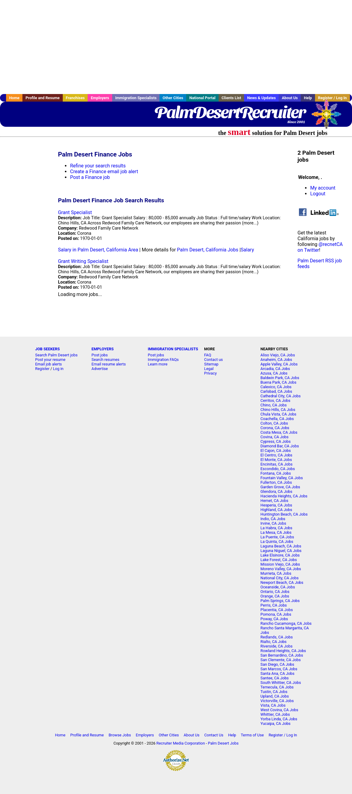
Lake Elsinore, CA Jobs (280, 555)
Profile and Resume (42, 98)
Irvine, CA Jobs (273, 523)
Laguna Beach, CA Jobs (280, 546)
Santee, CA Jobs (274, 678)
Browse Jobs (120, 735)
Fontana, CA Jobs (275, 473)
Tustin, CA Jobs (273, 691)
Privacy (210, 373)
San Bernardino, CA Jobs (281, 655)
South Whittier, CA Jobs (280, 682)
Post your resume (50, 359)
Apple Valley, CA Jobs (279, 364)
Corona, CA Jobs (274, 428)
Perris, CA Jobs (273, 605)
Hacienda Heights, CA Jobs (283, 496)
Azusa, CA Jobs (273, 373)
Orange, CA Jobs (274, 596)
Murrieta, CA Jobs (275, 573)
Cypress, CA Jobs (275, 441)
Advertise (100, 368)
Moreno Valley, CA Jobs (280, 569)
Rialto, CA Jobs (273, 641)
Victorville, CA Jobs (277, 700)
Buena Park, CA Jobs (278, 382)
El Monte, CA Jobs (276, 459)
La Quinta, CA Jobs (276, 541)
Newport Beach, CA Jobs (281, 582)
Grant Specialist (75, 212)
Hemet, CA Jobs (274, 500)
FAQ (207, 355)
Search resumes (105, 359)
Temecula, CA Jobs (276, 687)
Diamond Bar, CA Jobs (279, 446)
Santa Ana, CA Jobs (277, 673)
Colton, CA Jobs (274, 423)
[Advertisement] (176, 47)
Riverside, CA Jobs (276, 646)
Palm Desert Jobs (223, 743)
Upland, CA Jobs (274, 696)
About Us (290, 98)
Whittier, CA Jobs (275, 714)
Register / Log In (283, 735)
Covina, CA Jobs (274, 437)
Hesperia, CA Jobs (276, 505)
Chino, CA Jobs (273, 405)
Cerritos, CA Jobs (275, 400)
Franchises (75, 98)
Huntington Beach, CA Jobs (284, 514)
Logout (317, 194)
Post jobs (100, 355)
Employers (100, 98)
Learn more (158, 364)
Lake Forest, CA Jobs (278, 559)
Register (42, 368)
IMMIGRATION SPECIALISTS (173, 349)
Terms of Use (252, 735)
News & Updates (261, 98)
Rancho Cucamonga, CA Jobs (286, 623)
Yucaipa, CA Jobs (275, 723)
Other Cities (173, 98)
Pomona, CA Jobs (275, 614)
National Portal (202, 98)
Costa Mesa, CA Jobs (278, 432)
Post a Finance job (90, 177)
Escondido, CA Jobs (277, 468)
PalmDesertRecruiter (229, 112)
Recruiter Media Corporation (180, 743)
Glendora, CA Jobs (276, 491)
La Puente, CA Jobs (277, 537)
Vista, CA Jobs (273, 705)
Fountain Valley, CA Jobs (281, 478)
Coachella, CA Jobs (277, 418)
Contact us (213, 359)
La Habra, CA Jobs (276, 528)
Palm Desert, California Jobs (207, 250)
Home (14, 98)
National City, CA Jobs (279, 578)
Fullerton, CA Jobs (276, 482)
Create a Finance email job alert (104, 171)
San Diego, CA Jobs (277, 664)
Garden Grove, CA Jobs (280, 487)
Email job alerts (48, 364)
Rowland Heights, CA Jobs (283, 650)
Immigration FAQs (163, 359)
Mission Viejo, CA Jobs (280, 564)
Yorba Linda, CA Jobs (278, 719)
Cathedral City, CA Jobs (280, 396)
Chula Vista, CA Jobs (278, 414)
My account (322, 188)
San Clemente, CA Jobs (280, 660)
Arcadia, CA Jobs (275, 368)
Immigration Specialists (135, 98)
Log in (58, 368)
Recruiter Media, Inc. (329, 117)
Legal (208, 368)
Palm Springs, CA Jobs (280, 600)
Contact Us (213, 735)
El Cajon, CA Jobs (275, 450)
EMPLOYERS (103, 349)
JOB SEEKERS (47, 349)
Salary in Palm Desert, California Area (98, 250)
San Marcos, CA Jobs (278, 669)
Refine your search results (98, 166)
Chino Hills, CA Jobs (277, 409)
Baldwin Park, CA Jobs (279, 377)
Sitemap (211, 364)
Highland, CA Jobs (276, 509)
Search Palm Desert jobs (56, 355)
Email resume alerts (109, 364)
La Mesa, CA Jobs (275, 532)
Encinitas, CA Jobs (276, 464)
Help (308, 98)
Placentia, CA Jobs (276, 609)
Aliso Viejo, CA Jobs (277, 355)
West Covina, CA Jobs (279, 710)
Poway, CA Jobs (274, 619)
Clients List (231, 98)
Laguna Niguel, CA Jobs (280, 550)
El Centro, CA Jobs (276, 455)
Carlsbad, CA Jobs (276, 391)
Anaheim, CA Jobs (276, 359)
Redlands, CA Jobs (276, 637)
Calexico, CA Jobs (275, 387)
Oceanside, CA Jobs (277, 587)
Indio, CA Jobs (272, 518)
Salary (247, 250)
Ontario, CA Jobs (274, 591)
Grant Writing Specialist (83, 261)
